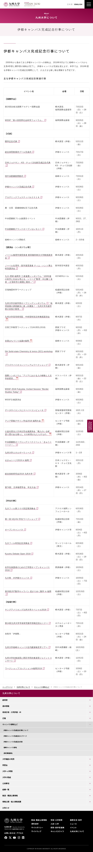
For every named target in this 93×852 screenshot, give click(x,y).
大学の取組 (6, 777)
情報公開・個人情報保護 (11, 802)
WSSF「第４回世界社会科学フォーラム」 (24, 120)
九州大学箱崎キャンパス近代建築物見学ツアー (26, 647)
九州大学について (23, 687)
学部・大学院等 (56, 820)
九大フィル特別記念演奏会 (17, 543)
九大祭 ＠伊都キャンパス (17, 578)
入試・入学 (55, 824)
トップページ (7, 687)
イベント (73, 827)
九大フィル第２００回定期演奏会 (20, 508)
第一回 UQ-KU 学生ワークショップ (21, 519)
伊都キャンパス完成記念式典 (18, 187)
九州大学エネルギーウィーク (18, 453)
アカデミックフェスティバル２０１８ (22, 197)
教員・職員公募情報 (10, 796)
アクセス (20, 833)
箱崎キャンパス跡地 (10, 747)
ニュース (73, 824)
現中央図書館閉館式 (14, 176)
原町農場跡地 (8, 753)
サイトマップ (36, 831)
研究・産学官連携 (57, 827)
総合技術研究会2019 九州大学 (19, 474)
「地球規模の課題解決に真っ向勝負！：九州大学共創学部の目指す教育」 (28, 306)
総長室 (5, 700)
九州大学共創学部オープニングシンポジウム (25, 303)
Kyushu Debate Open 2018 (18, 554)
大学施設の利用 (8, 759)
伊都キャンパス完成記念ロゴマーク (15, 736)
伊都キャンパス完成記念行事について (16, 730)
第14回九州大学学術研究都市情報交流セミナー (26, 623)
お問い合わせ (9, 833)
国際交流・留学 (76, 820)
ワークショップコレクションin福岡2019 (23, 668)
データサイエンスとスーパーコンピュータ (24, 410)
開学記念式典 (11, 141)
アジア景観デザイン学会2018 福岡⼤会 (23, 421)
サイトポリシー (37, 827)
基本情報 (5, 706)
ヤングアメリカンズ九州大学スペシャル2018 (25, 610)
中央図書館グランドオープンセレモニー (23, 229)
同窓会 (5, 765)
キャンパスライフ (57, 831)
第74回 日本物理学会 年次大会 (20, 487)
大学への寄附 (7, 771)
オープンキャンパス (14, 530)
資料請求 (35, 824)
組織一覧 (5, 790)
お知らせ (5, 808)
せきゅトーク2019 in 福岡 (17, 460)
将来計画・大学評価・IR (11, 712)
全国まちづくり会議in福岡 (17, 341)
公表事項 (5, 783)
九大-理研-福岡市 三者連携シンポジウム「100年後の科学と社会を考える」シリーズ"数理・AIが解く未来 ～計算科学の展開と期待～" (29, 279)
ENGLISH (78, 4)
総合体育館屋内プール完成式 (18, 152)
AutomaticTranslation (90, 426)
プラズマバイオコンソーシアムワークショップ (26, 365)
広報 (4, 718)
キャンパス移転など (41, 687)
